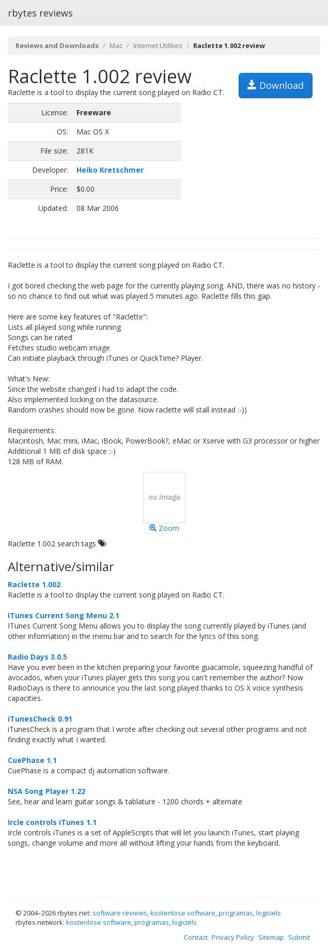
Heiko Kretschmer (110, 170)
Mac (116, 45)
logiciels (268, 913)
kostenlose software (182, 913)
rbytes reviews (40, 13)
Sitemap (271, 937)
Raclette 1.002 (34, 584)
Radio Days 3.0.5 (37, 657)
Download (275, 85)
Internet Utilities (157, 45)
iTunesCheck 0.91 (40, 719)
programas (235, 913)
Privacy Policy (233, 937)
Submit (299, 937)
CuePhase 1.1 (32, 760)
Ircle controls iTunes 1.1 (52, 822)
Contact (196, 937)
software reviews (119, 913)
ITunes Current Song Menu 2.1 (63, 615)
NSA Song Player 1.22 (46, 791)
